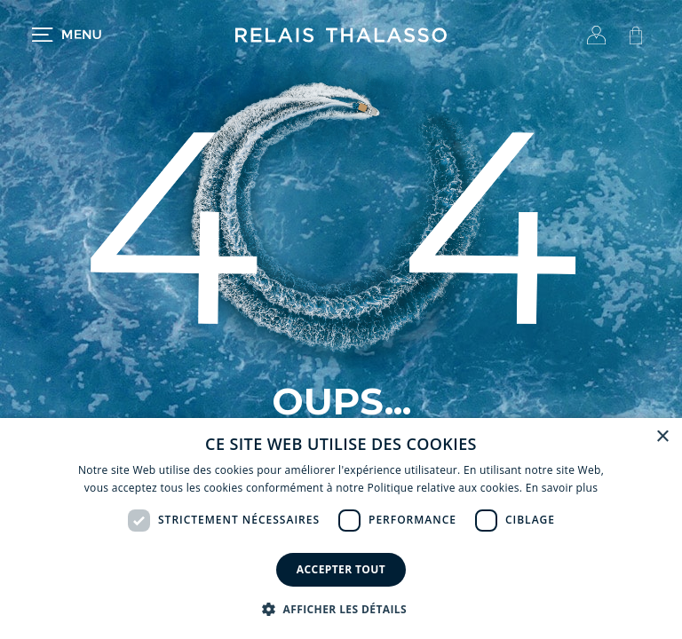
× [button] (662, 437)
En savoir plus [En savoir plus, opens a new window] (562, 487)
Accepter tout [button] (341, 569)
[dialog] (341, 528)
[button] (341, 609)
